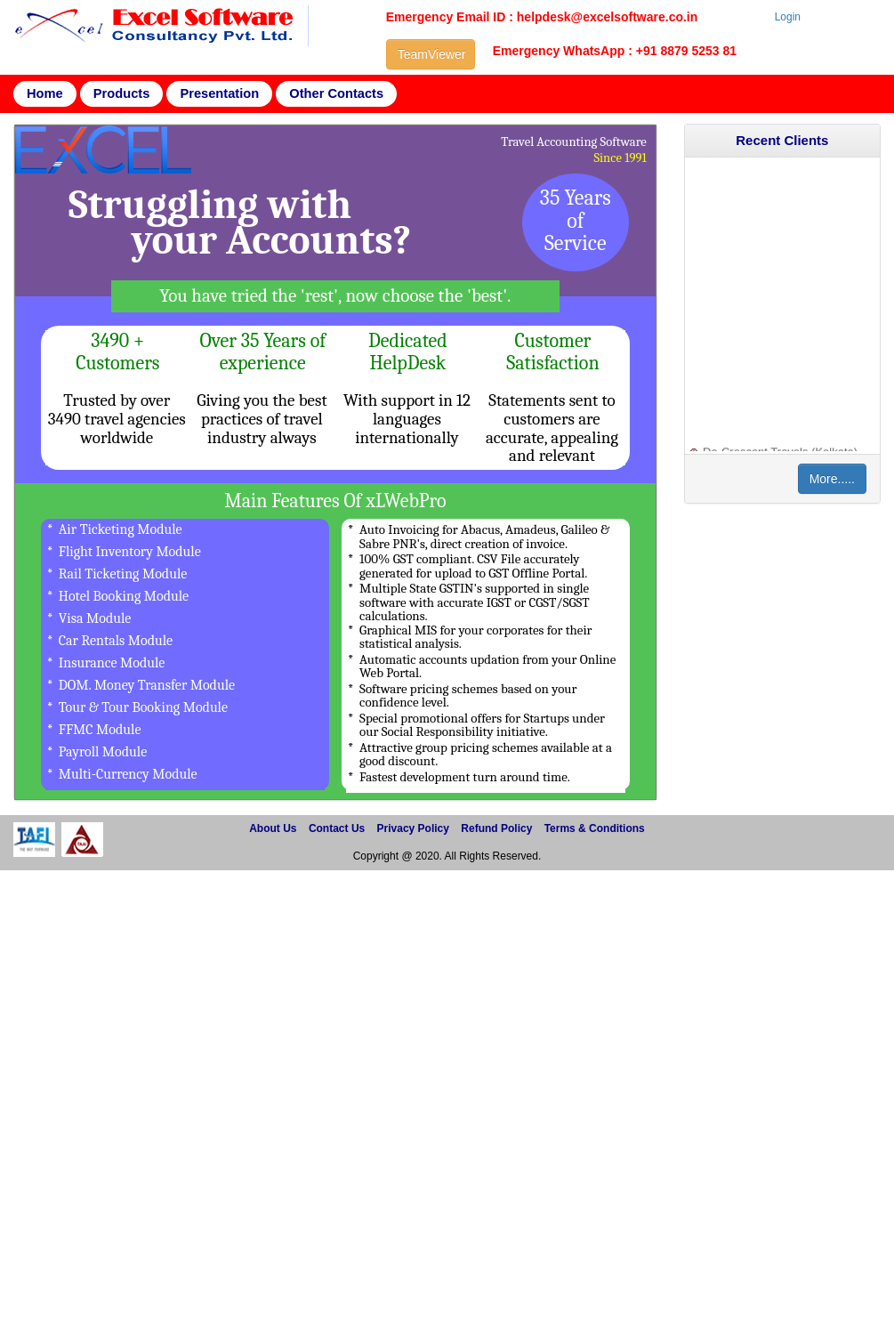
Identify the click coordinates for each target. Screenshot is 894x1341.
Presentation (219, 93)
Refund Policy (496, 828)
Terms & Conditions (594, 828)
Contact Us (337, 828)
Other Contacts (336, 93)
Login (788, 17)
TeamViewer (432, 54)
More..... (832, 479)
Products (121, 93)
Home (45, 93)
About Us (272, 828)
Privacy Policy (413, 828)
